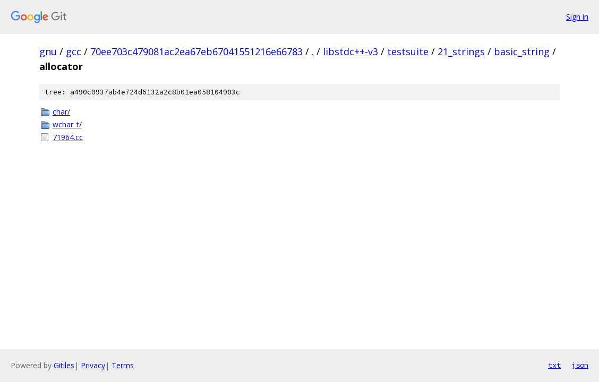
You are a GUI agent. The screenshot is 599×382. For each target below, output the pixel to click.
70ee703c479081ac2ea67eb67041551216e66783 (196, 51)
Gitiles (64, 365)
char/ (61, 112)
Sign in (577, 17)
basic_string (522, 51)
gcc (73, 51)
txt (554, 365)
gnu (48, 51)
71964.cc (68, 137)
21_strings (461, 51)
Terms (123, 365)
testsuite (408, 51)
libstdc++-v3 (350, 51)
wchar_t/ (67, 124)
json (579, 365)
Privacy (93, 365)
